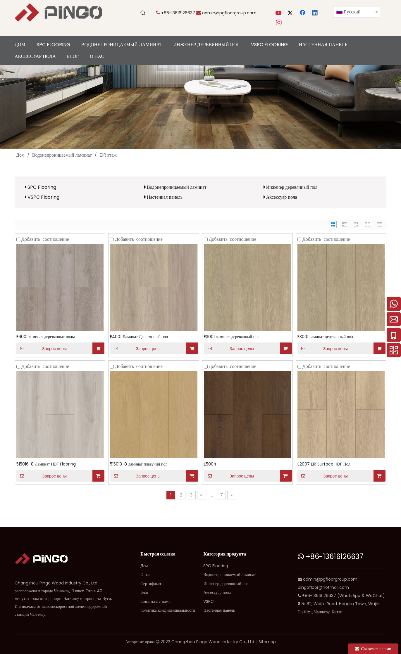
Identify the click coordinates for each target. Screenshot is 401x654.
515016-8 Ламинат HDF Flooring (46, 464)
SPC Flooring (41, 187)
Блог (144, 592)
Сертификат (150, 583)
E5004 (210, 464)
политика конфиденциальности (167, 610)
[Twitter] (291, 13)
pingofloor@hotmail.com (323, 587)
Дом (144, 566)
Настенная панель (165, 197)
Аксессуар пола (281, 197)
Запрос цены (41, 348)
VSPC (208, 601)
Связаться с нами (155, 601)
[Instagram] (279, 22)
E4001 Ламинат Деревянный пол (139, 337)
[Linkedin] (315, 13)
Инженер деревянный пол (292, 187)
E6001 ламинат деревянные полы (45, 337)
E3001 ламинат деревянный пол (232, 337)
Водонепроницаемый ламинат (176, 187)
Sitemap (267, 642)
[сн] (200, 107)
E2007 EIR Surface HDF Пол (323, 464)
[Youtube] (279, 13)
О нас (145, 574)
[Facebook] (303, 13)
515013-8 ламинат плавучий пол (138, 464)
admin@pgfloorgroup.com (229, 13)
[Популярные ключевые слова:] (143, 13)
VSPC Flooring (43, 197)
